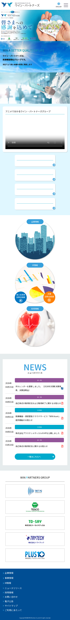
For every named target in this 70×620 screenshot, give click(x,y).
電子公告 (9, 601)
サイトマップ (11, 605)
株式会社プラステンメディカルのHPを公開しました (38, 433)
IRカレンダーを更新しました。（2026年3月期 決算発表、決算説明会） (38, 388)
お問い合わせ (11, 596)
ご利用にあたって (13, 610)
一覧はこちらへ (34, 456)
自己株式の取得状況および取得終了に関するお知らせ (38, 403)
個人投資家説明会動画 (20, 295)
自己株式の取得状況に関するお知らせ (32, 446)
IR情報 (8, 582)
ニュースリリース (13, 588)
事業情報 (9, 577)
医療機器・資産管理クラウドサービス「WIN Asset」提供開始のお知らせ (38, 418)
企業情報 (9, 572)
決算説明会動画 (49, 295)
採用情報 (9, 592)
